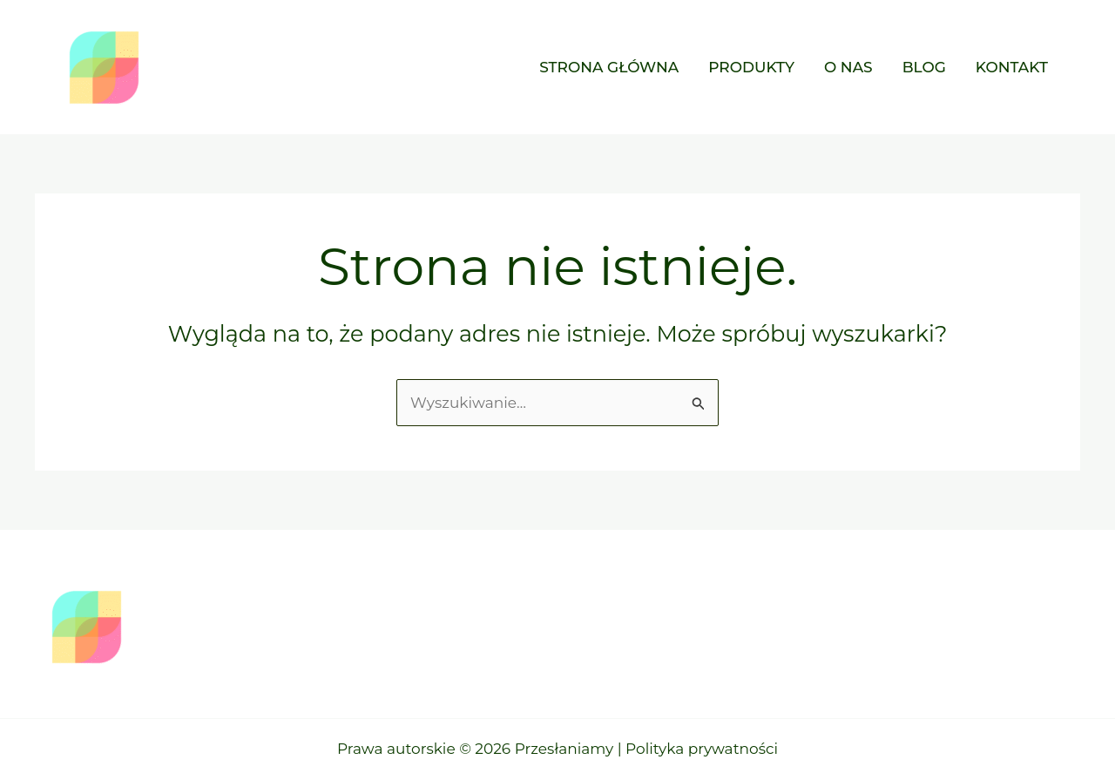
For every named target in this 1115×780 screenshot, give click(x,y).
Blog (924, 67)
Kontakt (1012, 67)
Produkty (751, 67)
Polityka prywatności (701, 748)
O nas (848, 67)
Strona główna (609, 67)
